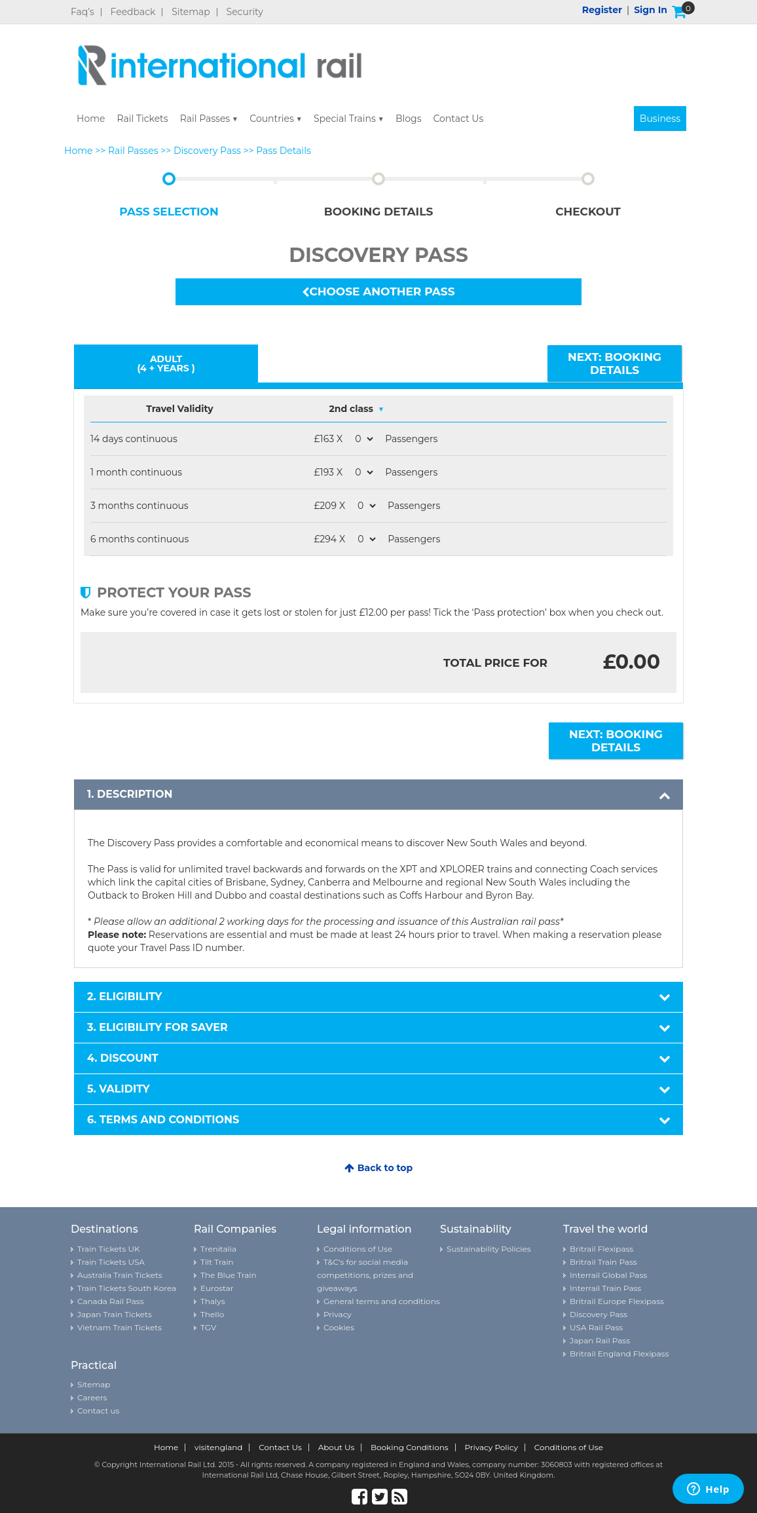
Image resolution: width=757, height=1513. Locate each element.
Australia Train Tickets (119, 1275)
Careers (92, 1397)
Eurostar (217, 1288)
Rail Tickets (142, 118)
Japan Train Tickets (114, 1314)
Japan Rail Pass (600, 1340)
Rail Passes (205, 118)
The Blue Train (228, 1275)
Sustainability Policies (489, 1249)
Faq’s (82, 12)
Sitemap (191, 12)
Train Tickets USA (111, 1262)
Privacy (337, 1314)
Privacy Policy (491, 1447)
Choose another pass (378, 291)
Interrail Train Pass (605, 1288)
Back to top (378, 1168)
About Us (336, 1447)
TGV (208, 1327)
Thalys (212, 1301)
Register (602, 10)
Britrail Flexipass (601, 1249)
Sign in (650, 10)
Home (91, 118)
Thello (212, 1314)
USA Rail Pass (596, 1327)
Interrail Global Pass (608, 1275)
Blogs (409, 118)
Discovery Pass (207, 151)
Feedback (133, 12)
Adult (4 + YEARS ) (165, 363)
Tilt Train (217, 1262)
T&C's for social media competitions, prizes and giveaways (365, 1275)
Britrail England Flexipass (619, 1353)
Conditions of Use (357, 1249)
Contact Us (458, 118)
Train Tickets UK (108, 1249)
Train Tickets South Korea (126, 1288)
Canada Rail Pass (110, 1301)
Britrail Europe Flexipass (617, 1301)
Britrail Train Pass (603, 1262)
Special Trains (345, 118)
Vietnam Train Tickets (119, 1327)
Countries (271, 118)
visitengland (218, 1447)
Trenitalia (218, 1249)
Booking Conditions (410, 1447)
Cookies (338, 1327)
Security (245, 12)
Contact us (98, 1410)
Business (660, 118)
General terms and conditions (381, 1301)
